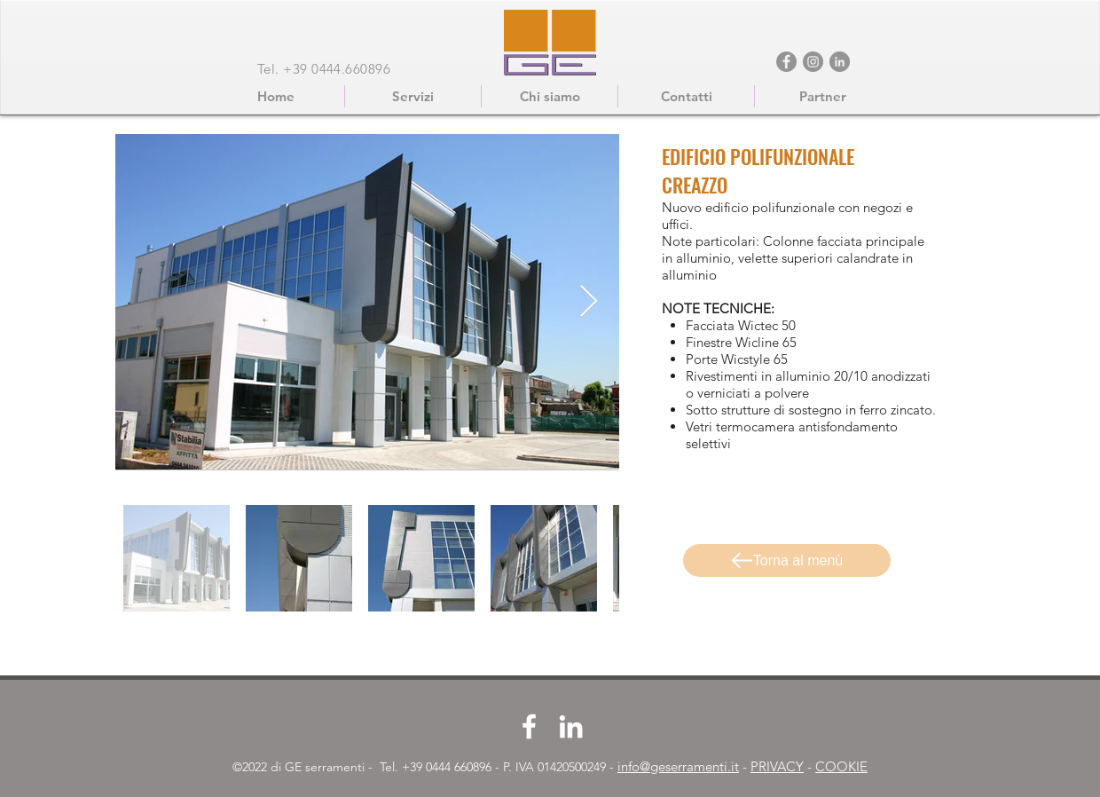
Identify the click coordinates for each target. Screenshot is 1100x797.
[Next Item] (588, 302)
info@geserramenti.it (678, 766)
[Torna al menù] (787, 560)
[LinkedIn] (570, 726)
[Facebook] (786, 61)
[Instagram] (813, 61)
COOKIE (841, 766)
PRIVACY (777, 766)
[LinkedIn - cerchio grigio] (839, 61)
